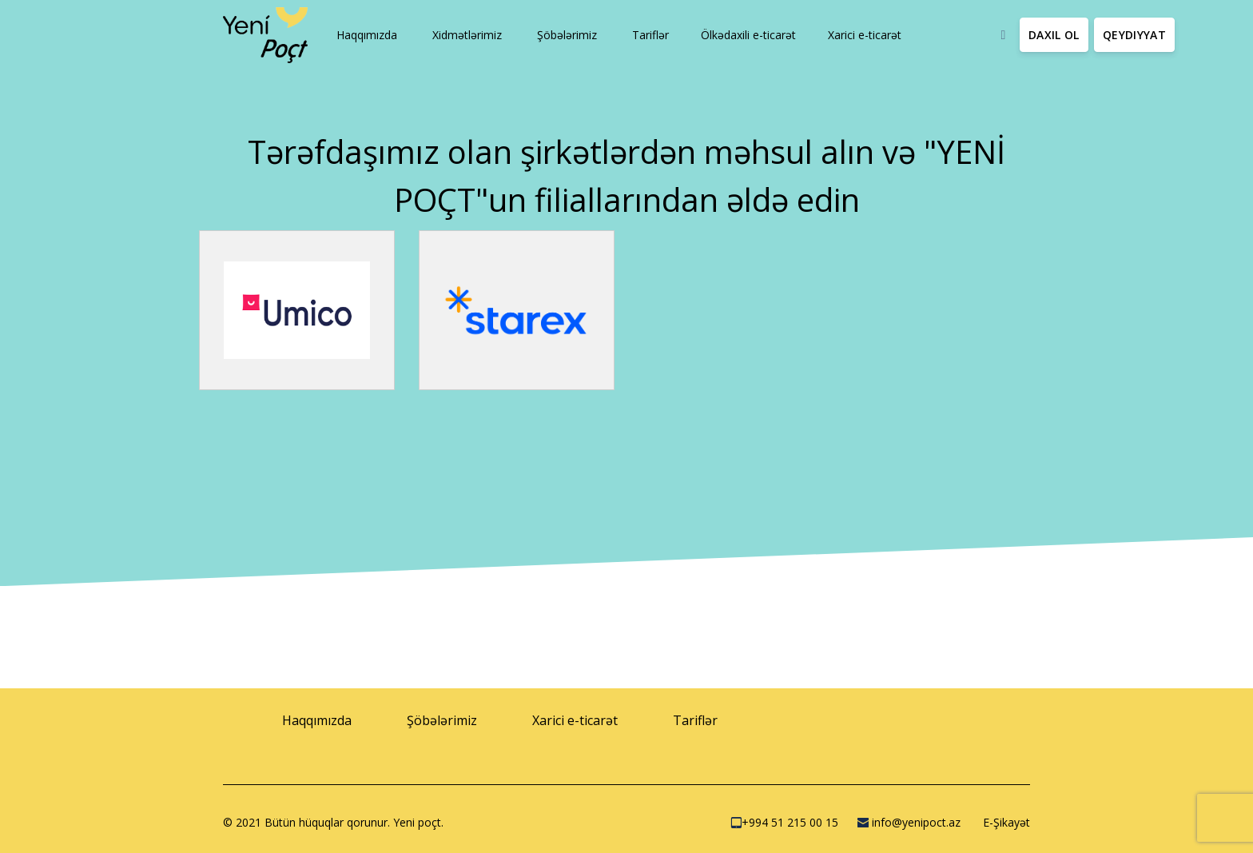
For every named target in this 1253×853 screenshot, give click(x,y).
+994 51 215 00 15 (784, 822)
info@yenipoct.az (909, 822)
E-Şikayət (1005, 822)
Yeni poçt (417, 822)
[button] (365, 35)
